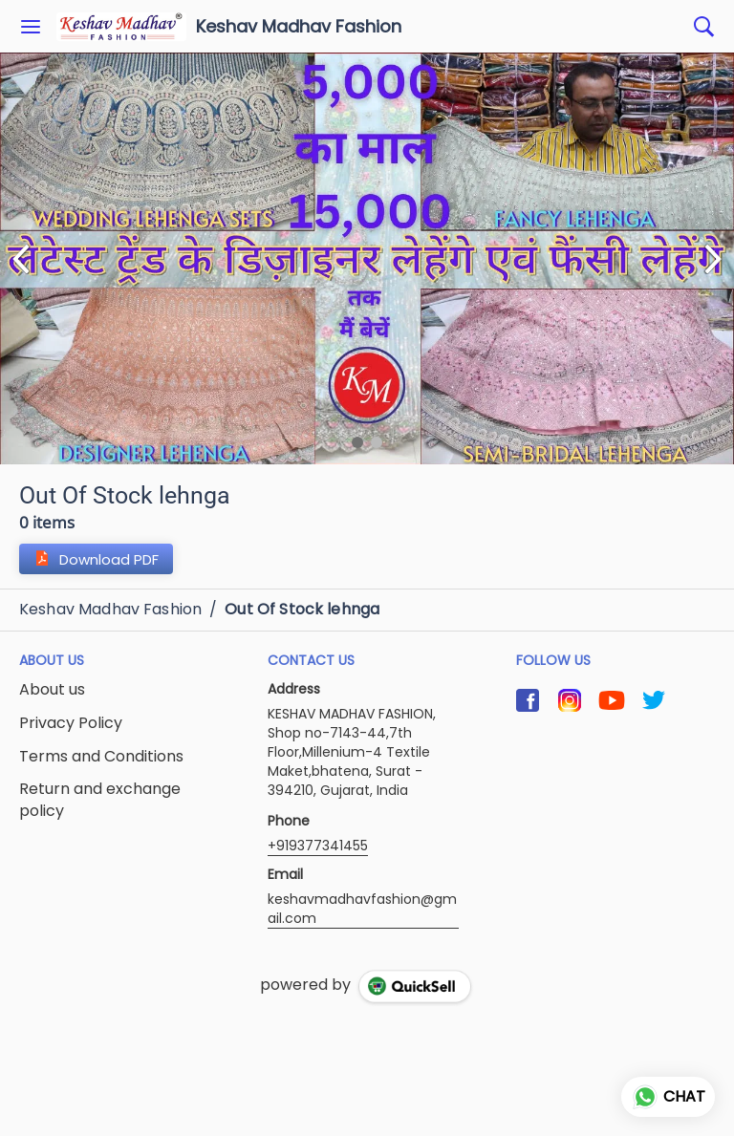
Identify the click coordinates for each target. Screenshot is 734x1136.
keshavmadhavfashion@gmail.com (362, 909)
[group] (367, 258)
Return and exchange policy (100, 800)
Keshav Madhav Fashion (298, 26)
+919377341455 (318, 845)
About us (52, 689)
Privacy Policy (70, 723)
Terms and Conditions (101, 756)
